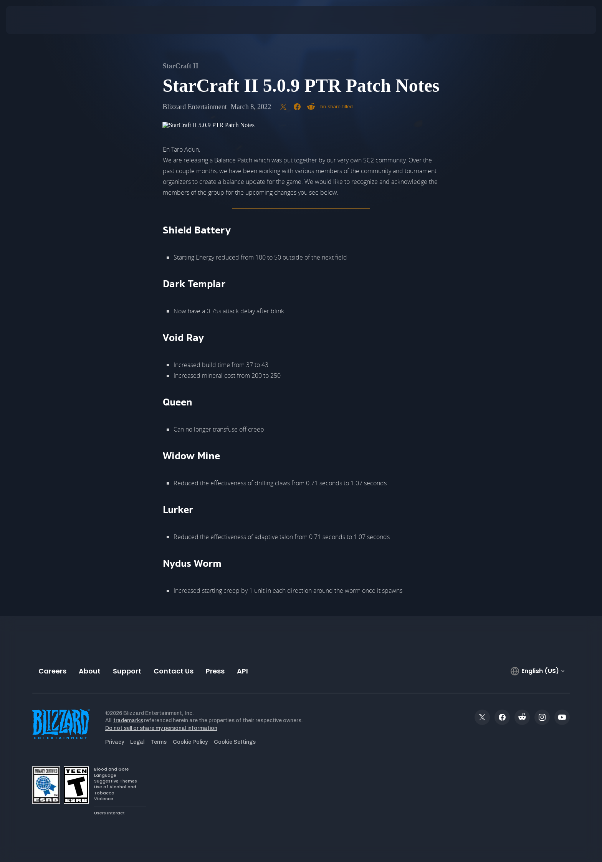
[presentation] (34, 20)
